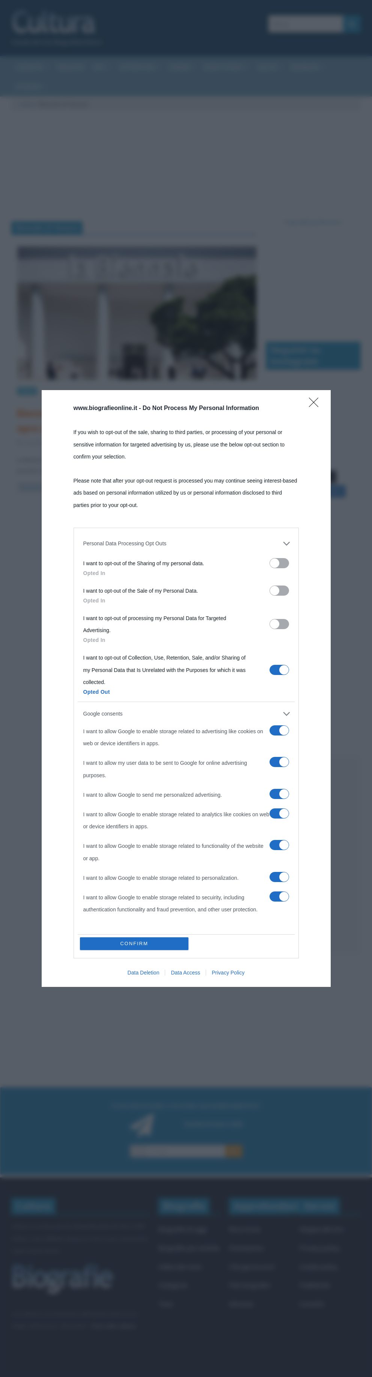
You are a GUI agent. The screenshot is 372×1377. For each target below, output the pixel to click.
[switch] (279, 563)
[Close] (316, 405)
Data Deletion (144, 973)
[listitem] (186, 543)
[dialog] (186, 688)
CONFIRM (134, 943)
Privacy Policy (228, 973)
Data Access (185, 973)
